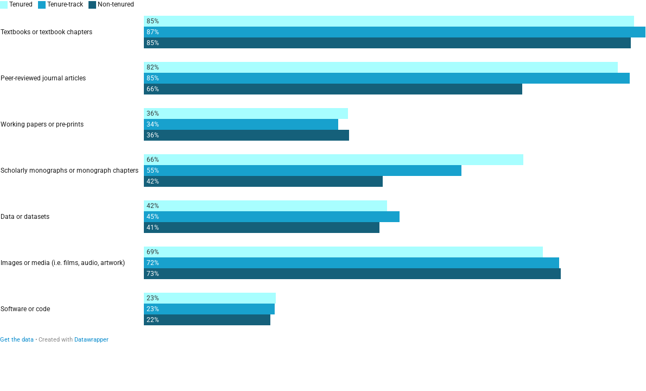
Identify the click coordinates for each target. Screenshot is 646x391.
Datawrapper (91, 339)
